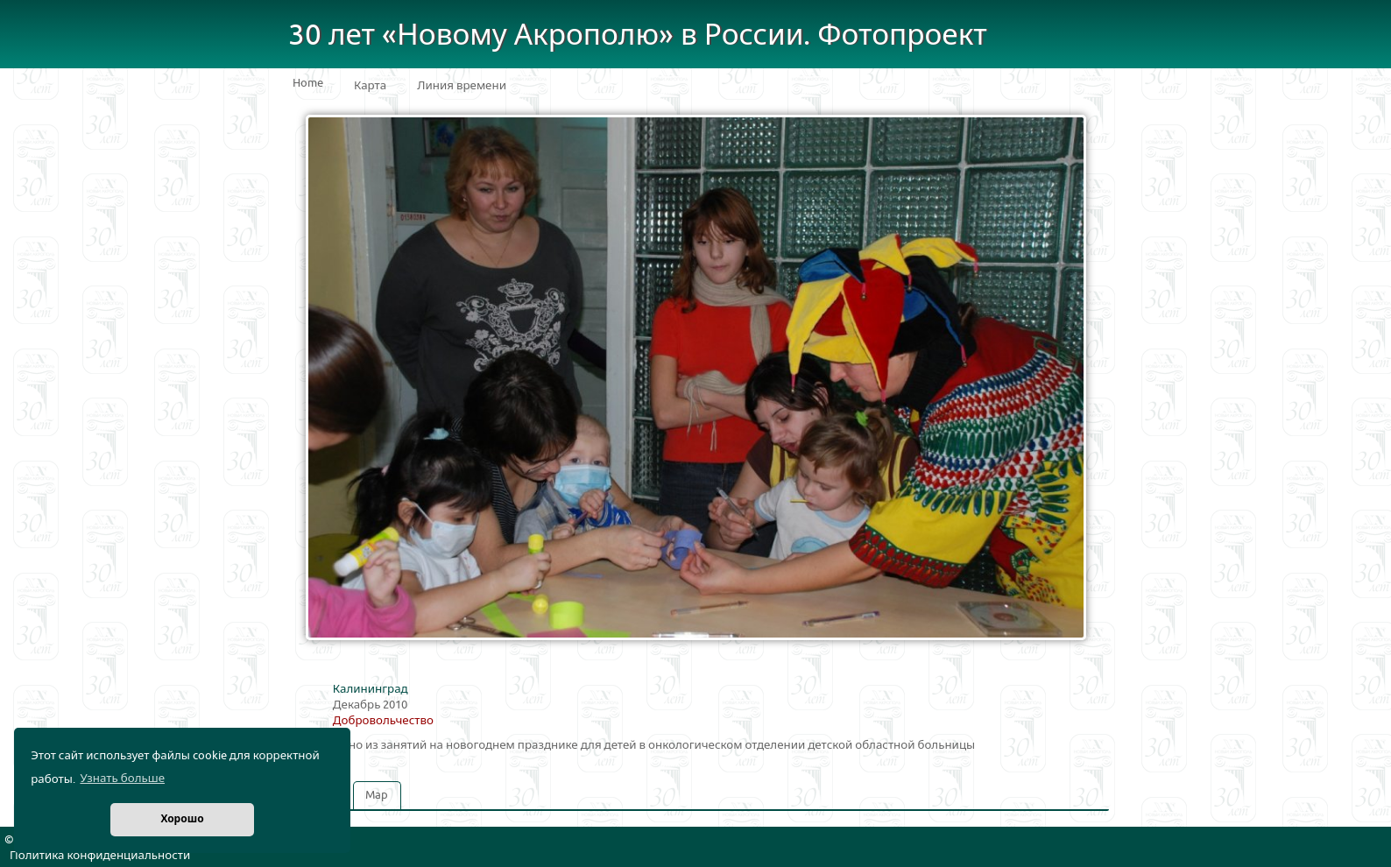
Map (376, 795)
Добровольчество (383, 721)
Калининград (370, 689)
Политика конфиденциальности (100, 855)
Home (308, 83)
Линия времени (461, 86)
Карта (370, 86)
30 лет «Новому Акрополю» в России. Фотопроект (637, 35)
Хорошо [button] (181, 819)
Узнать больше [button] (122, 778)
